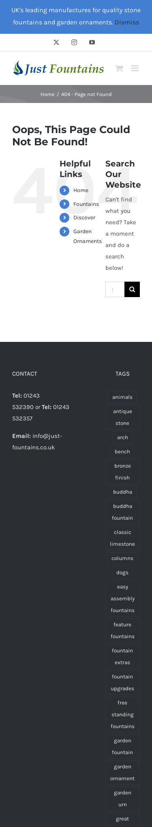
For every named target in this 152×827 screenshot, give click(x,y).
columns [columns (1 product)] (122, 558)
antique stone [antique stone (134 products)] (122, 417)
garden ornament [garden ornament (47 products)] (122, 772)
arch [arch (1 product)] (122, 437)
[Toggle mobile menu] (135, 68)
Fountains (86, 204)
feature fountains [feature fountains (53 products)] (123, 630)
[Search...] (114, 289)
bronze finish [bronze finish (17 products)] (122, 472)
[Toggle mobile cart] (119, 68)
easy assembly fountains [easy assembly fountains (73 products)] (123, 598)
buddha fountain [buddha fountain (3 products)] (122, 512)
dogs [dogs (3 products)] (122, 572)
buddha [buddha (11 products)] (122, 492)
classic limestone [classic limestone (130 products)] (122, 538)
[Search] (132, 289)
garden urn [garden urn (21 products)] (122, 798)
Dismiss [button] (127, 22)
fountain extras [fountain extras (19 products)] (122, 656)
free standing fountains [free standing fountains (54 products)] (123, 714)
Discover (84, 217)
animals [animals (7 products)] (122, 397)
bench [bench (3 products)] (122, 452)
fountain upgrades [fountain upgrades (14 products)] (122, 682)
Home (80, 190)
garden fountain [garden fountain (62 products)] (122, 746)
